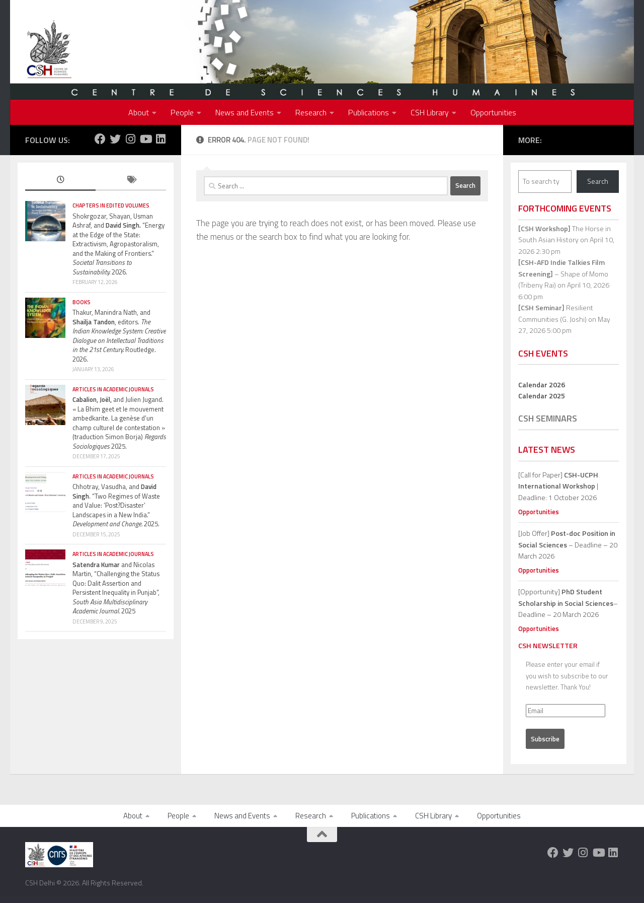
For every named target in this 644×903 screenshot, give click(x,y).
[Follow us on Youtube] (145, 139)
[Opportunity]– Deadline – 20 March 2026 (568, 602)
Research (311, 112)
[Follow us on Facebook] (100, 139)
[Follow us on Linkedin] (160, 139)
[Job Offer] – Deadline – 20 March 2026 (567, 544)
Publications (368, 112)
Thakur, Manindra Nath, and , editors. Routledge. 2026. (119, 335)
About (138, 112)
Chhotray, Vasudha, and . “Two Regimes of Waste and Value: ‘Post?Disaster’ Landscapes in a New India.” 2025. (116, 505)
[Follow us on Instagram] (130, 139)
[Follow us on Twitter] (115, 139)
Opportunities (493, 112)
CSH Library (430, 112)
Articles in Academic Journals (113, 389)
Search (597, 181)
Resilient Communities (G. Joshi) (555, 313)
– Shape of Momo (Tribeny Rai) (563, 273)
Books (81, 302)
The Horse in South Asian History (564, 234)
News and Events (244, 112)
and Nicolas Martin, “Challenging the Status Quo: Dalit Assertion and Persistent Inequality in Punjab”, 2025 (115, 588)
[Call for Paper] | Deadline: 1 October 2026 (558, 486)
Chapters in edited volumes (110, 205)
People (182, 112)
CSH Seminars (547, 418)
